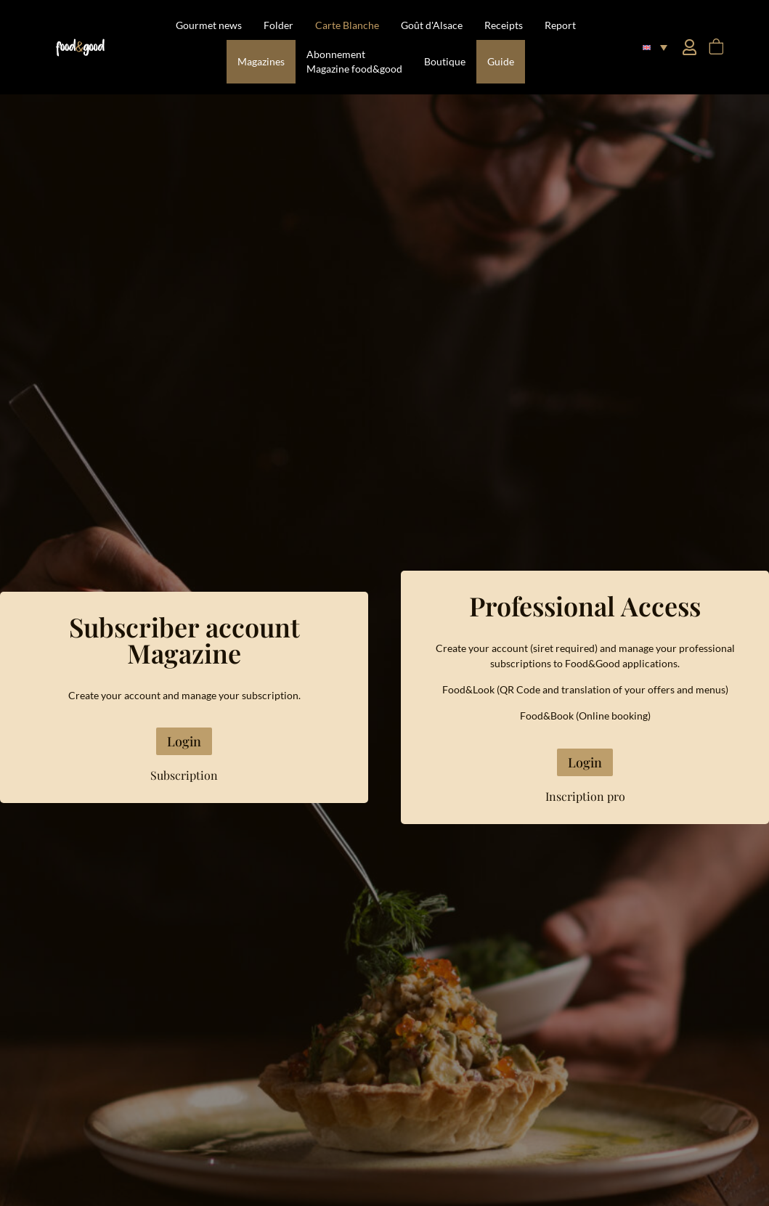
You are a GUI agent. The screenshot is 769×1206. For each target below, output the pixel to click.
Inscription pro (585, 796)
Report (560, 25)
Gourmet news (209, 25)
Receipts (503, 25)
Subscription (184, 775)
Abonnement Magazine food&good (354, 61)
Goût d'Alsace (432, 25)
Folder (278, 25)
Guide (500, 61)
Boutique (444, 61)
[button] (654, 47)
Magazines (261, 61)
